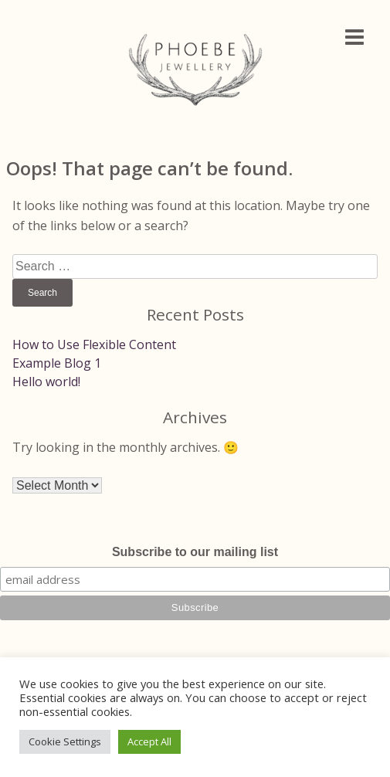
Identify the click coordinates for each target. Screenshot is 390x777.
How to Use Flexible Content (94, 344)
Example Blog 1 (56, 363)
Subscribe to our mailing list (195, 551)
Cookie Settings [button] (65, 741)
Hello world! (46, 381)
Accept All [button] (149, 741)
